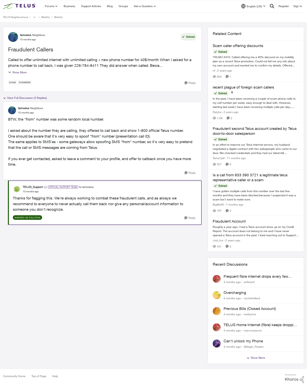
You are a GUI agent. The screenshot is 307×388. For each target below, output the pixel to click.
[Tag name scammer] (25, 82)
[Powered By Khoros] (294, 378)
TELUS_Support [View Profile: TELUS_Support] (33, 187)
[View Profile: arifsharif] (217, 279)
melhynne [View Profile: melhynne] (250, 314)
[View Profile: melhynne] (217, 311)
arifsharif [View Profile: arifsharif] (249, 282)
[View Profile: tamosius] (13, 37)
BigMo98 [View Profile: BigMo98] (218, 204)
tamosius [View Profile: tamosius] (25, 35)
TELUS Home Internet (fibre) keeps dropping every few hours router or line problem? (261, 325)
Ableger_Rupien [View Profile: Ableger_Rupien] (254, 346)
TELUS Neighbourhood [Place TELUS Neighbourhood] (15, 17)
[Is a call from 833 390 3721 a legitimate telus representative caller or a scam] (256, 195)
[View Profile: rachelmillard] (217, 295)
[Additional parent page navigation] (34, 17)
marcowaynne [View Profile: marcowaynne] (253, 330)
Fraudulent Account (229, 221)
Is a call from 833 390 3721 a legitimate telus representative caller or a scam (250, 177)
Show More (17, 72)
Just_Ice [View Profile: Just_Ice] (218, 240)
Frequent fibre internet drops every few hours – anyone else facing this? (256, 276)
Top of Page (38, 376)
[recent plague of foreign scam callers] (256, 102)
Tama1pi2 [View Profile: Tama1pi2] (219, 158)
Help (55, 376)
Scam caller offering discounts (238, 45)
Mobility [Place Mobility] (45, 17)
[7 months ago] (234, 204)
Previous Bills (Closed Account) (250, 308)
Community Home (14, 376)
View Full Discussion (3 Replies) (25, 98)
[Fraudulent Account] (256, 231)
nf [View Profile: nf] (214, 70)
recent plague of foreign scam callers (243, 87)
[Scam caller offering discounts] (256, 61)
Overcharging (235, 292)
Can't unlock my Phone (243, 341)
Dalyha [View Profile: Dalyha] (217, 111)
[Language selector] (253, 6)
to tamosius (86, 187)
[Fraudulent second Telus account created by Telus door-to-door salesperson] (256, 149)
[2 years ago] (224, 70)
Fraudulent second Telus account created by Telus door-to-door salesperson (255, 131)
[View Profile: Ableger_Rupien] (217, 343)
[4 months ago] (232, 282)
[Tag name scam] (12, 82)
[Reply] (190, 83)
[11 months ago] (236, 158)
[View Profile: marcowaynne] (217, 327)
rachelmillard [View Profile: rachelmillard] (252, 298)
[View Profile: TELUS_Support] (17, 189)
